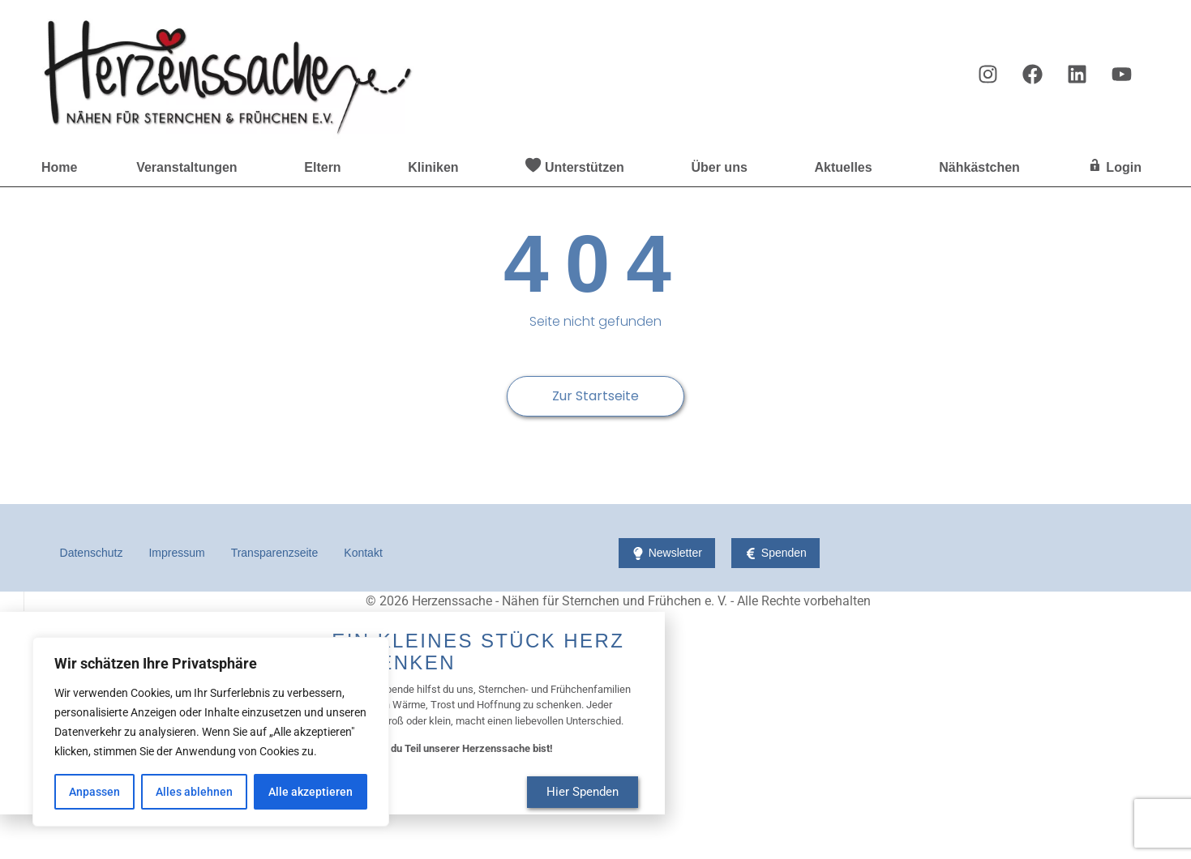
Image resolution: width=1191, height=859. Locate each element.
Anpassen (94, 791)
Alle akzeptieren (310, 791)
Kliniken (437, 168)
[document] (595, 712)
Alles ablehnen (194, 791)
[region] (210, 732)
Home (59, 167)
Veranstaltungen (190, 168)
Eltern (326, 168)
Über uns (723, 168)
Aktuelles (847, 168)
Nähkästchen (983, 168)
